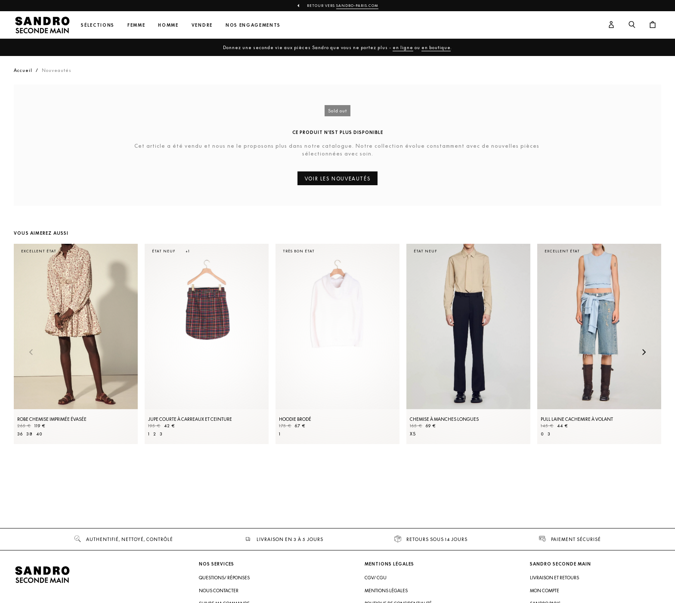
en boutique (436, 47)
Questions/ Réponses (224, 577)
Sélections (98, 25)
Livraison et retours (554, 577)
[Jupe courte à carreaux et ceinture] (207, 344)
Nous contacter (218, 590)
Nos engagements (253, 25)
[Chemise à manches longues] (468, 344)
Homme (168, 25)
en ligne (403, 47)
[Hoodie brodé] (337, 344)
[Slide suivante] (644, 353)
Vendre (202, 25)
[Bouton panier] (652, 25)
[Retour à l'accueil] (42, 25)
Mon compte (544, 590)
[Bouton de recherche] (632, 25)
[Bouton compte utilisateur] (611, 25)
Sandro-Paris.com (357, 5)
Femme (136, 25)
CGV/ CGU (376, 577)
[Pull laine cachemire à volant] (599, 344)
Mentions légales (386, 590)
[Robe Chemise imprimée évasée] (76, 344)
